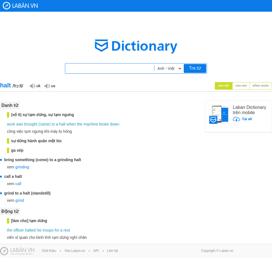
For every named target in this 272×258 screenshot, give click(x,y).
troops (48, 230)
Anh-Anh (241, 85)
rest (67, 230)
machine (91, 124)
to (53, 124)
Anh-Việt (224, 85)
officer (18, 230)
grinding (22, 167)
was (19, 124)
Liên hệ (112, 251)
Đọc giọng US (49, 85)
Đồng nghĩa (261, 85)
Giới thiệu (49, 251)
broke (104, 124)
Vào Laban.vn (74, 251)
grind (19, 200)
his (39, 230)
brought (30, 124)
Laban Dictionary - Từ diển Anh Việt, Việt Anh (20, 5)
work (11, 124)
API (96, 251)
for (57, 230)
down (114, 124)
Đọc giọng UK (35, 85)
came (44, 124)
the (79, 124)
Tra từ (195, 68)
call (18, 183)
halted (30, 230)
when (71, 124)
